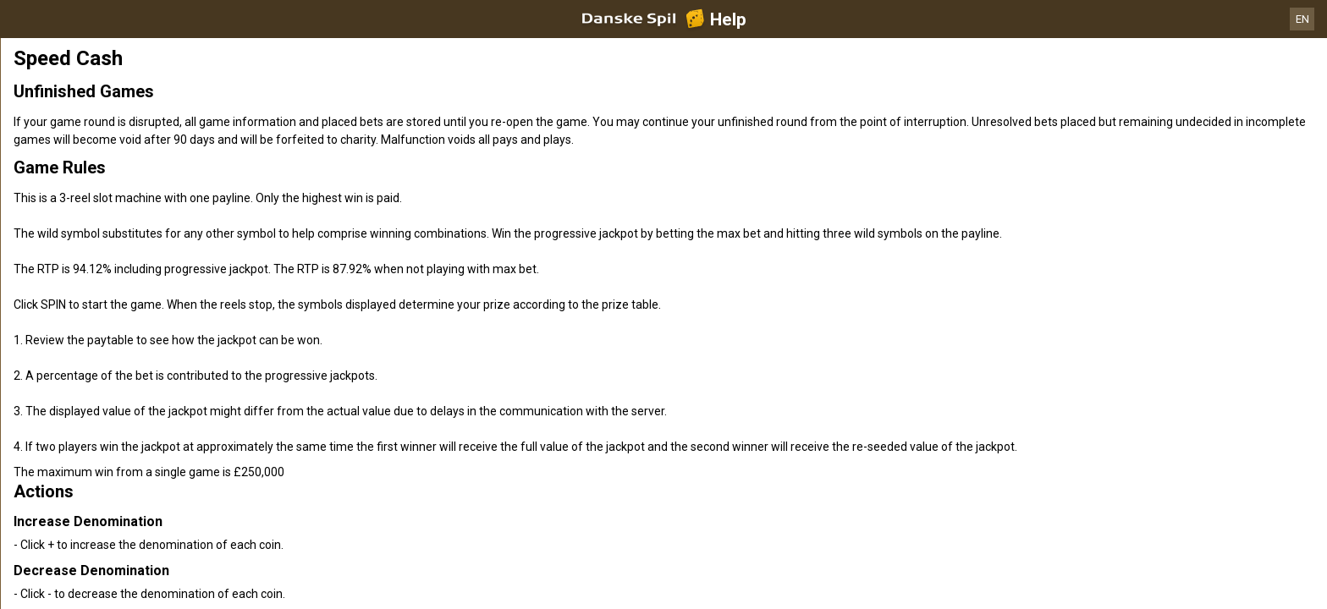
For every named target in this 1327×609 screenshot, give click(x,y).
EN (1302, 19)
